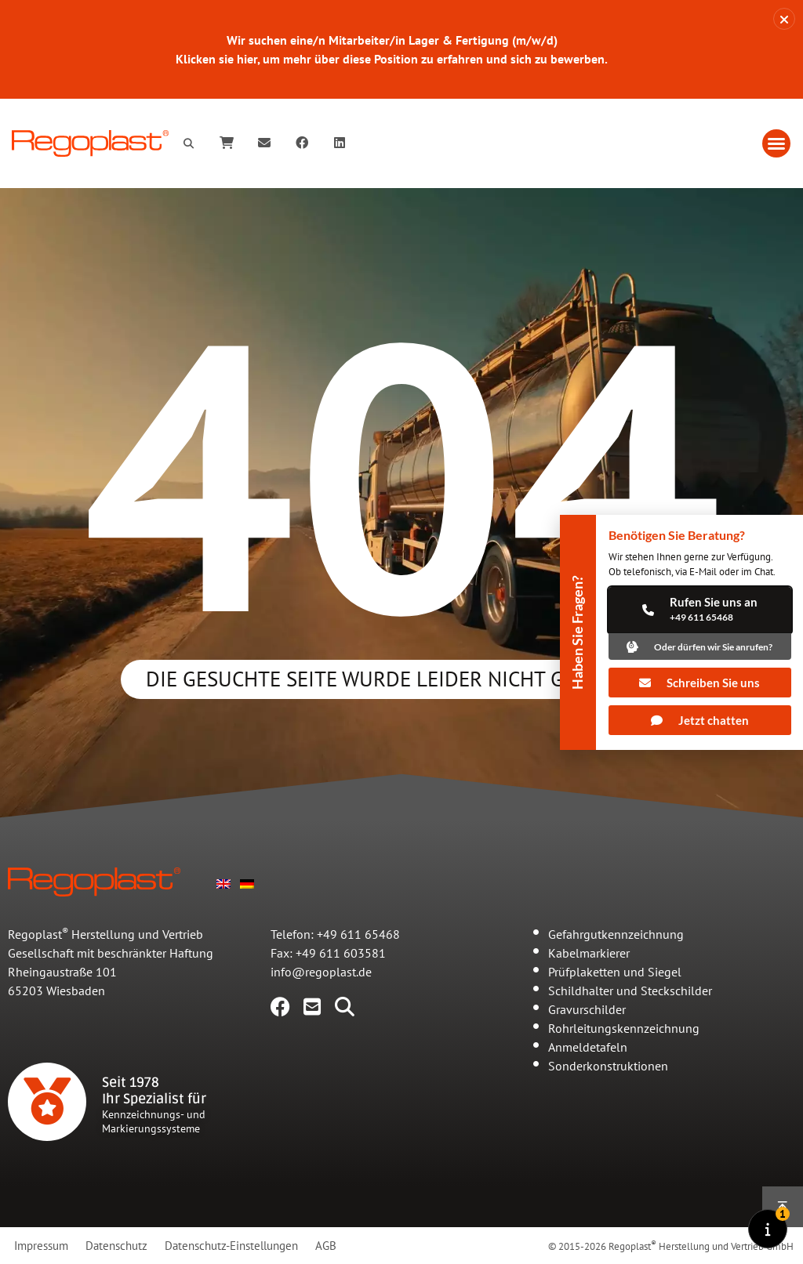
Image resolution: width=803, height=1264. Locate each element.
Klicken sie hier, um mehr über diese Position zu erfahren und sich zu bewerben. (392, 59)
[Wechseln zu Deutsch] (247, 882)
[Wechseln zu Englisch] (223, 882)
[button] (776, 143)
